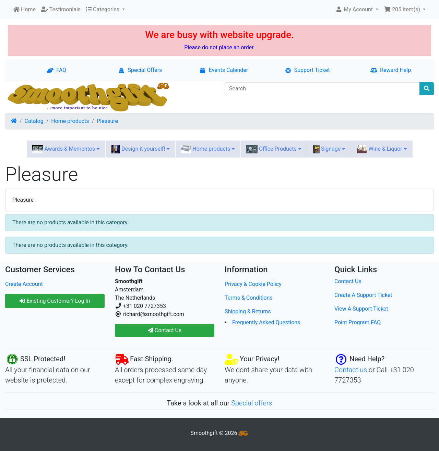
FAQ (56, 70)
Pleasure (107, 121)
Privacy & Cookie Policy (253, 284)
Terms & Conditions (249, 298)
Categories (103, 9)
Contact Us (347, 281)
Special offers (251, 403)
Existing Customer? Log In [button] (55, 301)
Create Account (24, 284)
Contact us (350, 370)
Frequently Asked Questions (266, 322)
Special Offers (140, 70)
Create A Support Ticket (363, 295)
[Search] (322, 88)
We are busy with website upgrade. (219, 34)
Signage (329, 149)
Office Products (273, 149)
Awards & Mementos (66, 149)
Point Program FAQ (357, 322)
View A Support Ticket (361, 308)
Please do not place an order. (219, 47)
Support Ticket (307, 70)
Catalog (34, 121)
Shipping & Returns (248, 311)
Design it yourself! (140, 149)
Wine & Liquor (382, 149)
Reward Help (390, 70)
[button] (357, 9)
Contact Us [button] (165, 330)
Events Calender (223, 70)
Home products (70, 121)
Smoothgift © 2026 (220, 433)
